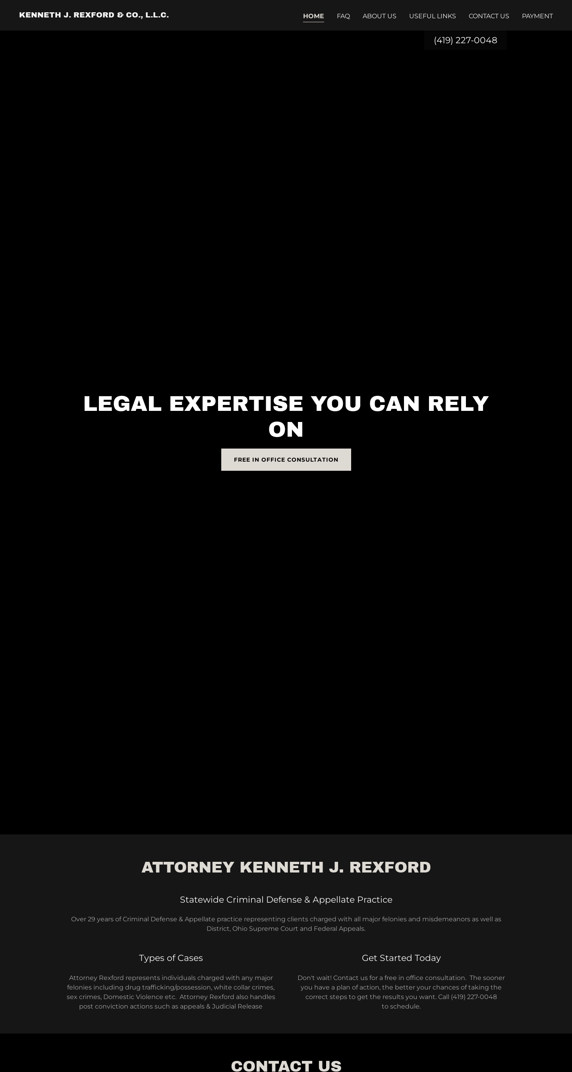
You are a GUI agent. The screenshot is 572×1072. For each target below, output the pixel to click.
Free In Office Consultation (286, 459)
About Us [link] (379, 16)
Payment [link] (537, 16)
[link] (94, 15)
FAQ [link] (343, 16)
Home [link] (313, 16)
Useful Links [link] (432, 16)
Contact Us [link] (489, 16)
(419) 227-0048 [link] (465, 40)
